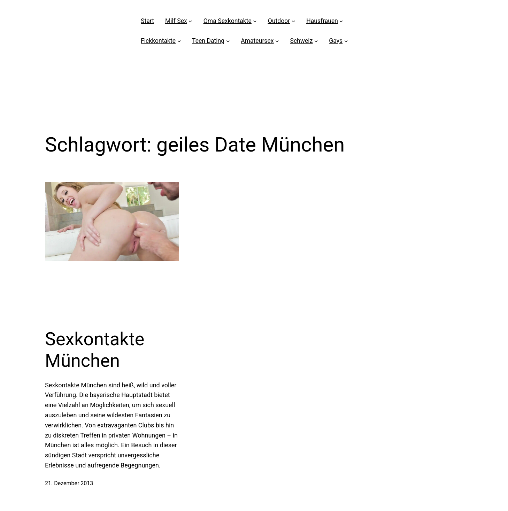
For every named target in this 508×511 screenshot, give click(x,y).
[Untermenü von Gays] (346, 41)
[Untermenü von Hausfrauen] (341, 21)
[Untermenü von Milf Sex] (190, 21)
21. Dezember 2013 (69, 483)
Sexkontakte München (94, 349)
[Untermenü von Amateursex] (277, 41)
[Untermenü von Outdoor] (293, 21)
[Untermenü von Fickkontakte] (179, 41)
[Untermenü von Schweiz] (316, 41)
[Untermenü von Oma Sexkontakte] (255, 21)
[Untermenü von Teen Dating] (228, 41)
